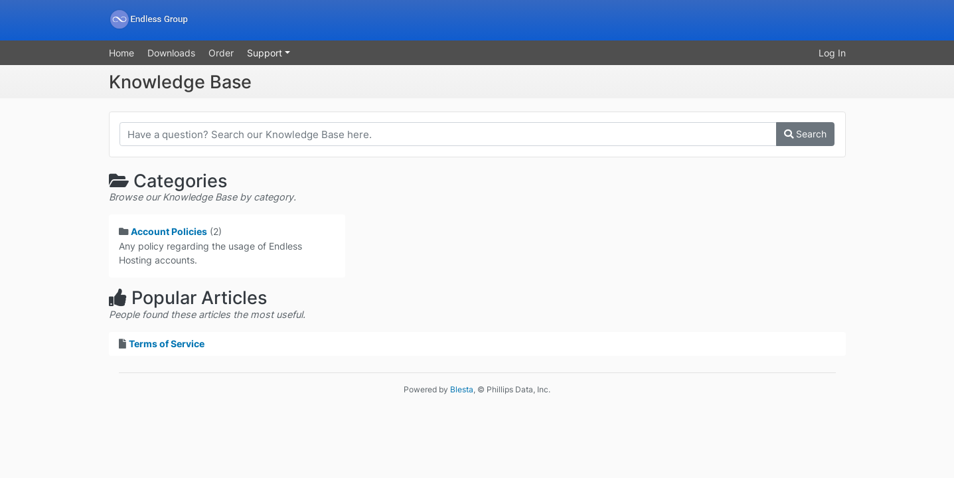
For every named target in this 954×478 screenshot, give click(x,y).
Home (121, 52)
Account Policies (169, 231)
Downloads (171, 52)
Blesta (461, 389)
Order (221, 52)
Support (266, 52)
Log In (832, 52)
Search (805, 133)
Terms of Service (166, 343)
